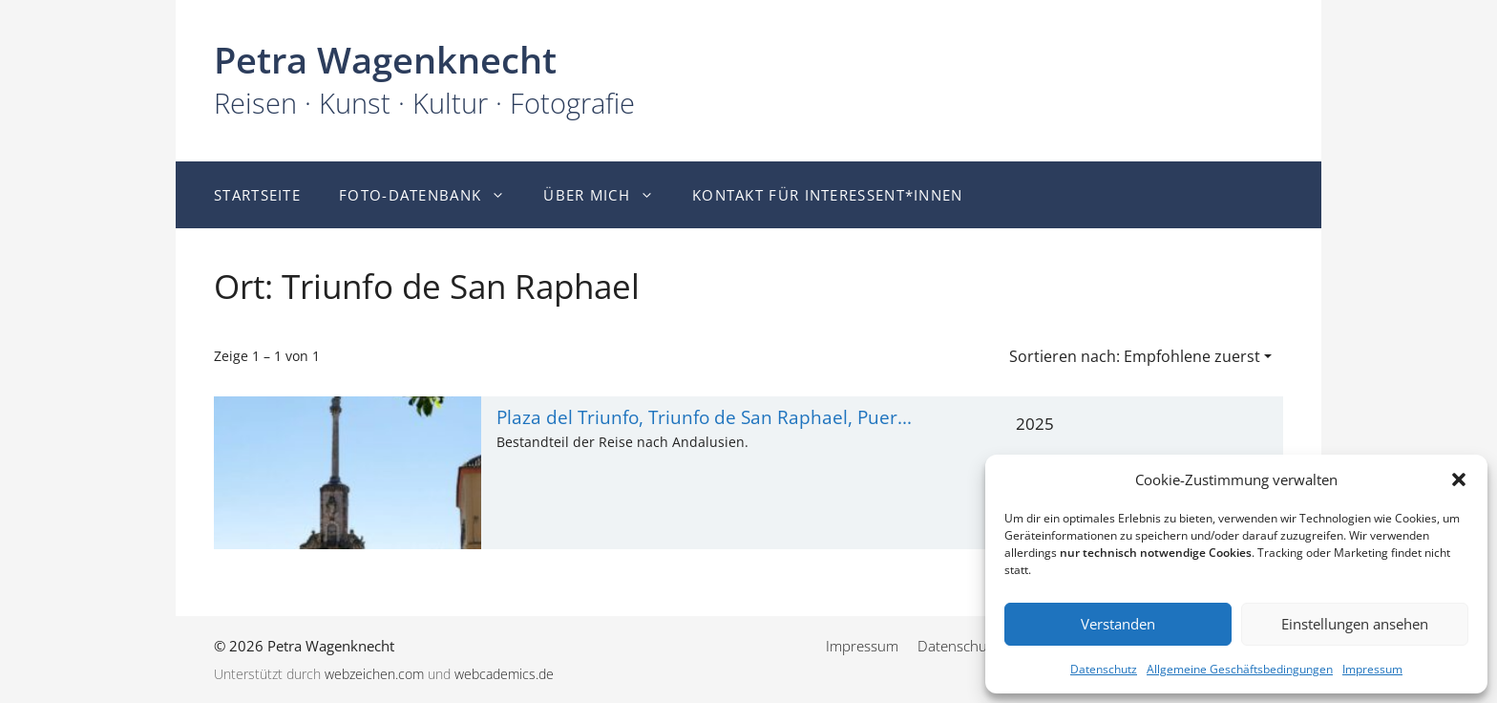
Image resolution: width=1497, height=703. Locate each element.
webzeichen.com (374, 674)
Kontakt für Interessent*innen (827, 194)
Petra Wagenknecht (385, 59)
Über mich (608, 194)
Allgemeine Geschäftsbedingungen (1240, 669)
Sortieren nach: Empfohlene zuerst (1134, 356)
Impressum (1372, 669)
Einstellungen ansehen (1354, 623)
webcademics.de (504, 674)
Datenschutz (1103, 669)
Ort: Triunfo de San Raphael (427, 286)
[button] (1458, 479)
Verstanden (1118, 623)
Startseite (257, 194)
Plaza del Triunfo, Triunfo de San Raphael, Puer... (704, 417)
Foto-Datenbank (431, 194)
